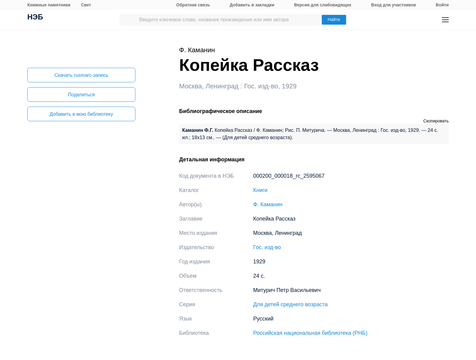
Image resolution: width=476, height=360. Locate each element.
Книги (260, 190)
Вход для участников (393, 4)
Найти (334, 19)
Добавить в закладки (252, 4)
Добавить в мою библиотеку (81, 114)
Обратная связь (193, 4)
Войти (442, 4)
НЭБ (35, 17)
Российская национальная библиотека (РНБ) (310, 333)
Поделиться (81, 94)
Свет (86, 4)
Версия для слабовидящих (323, 4)
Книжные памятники (48, 4)
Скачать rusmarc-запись (81, 75)
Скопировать (436, 120)
